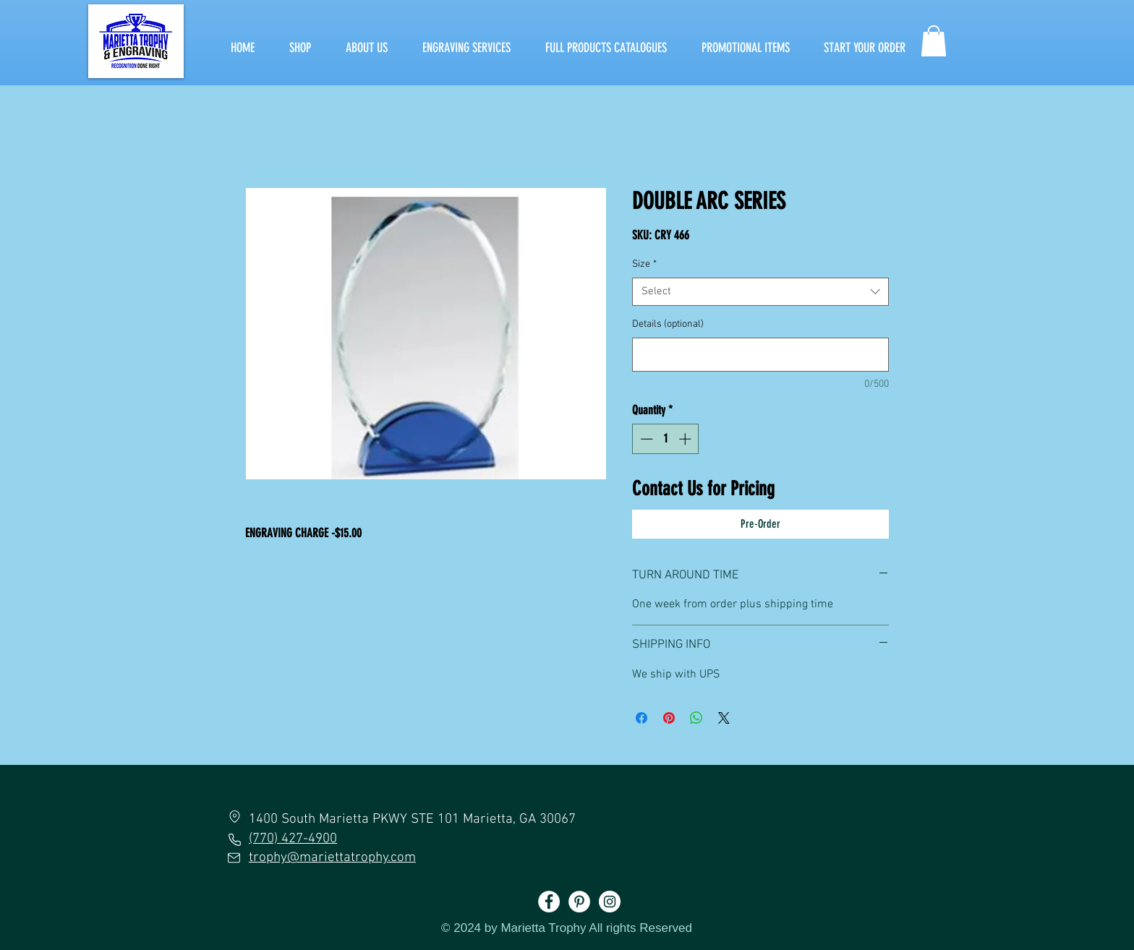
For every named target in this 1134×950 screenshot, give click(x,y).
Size (644, 264)
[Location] (234, 816)
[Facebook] (549, 901)
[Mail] (234, 857)
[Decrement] (645, 438)
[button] (934, 40)
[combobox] (760, 292)
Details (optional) (668, 324)
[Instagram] (610, 901)
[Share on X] (724, 718)
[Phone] (234, 839)
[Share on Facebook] (641, 718)
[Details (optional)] (760, 354)
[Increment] (686, 438)
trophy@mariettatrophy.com (332, 858)
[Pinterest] (579, 901)
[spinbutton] (665, 438)
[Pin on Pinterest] (669, 718)
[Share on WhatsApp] (696, 718)
